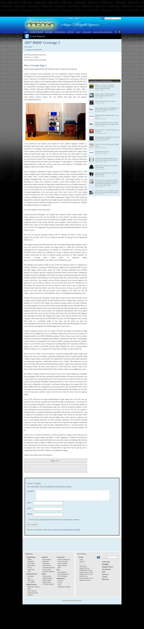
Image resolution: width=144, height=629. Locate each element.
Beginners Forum (85, 580)
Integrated (31, 561)
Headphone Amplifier (64, 587)
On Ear (60, 583)
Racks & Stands (63, 563)
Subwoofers (46, 563)
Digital (29, 559)
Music (78, 32)
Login (81, 559)
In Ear (59, 585)
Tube (29, 571)
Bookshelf (45, 561)
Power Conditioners (64, 559)
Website (29, 514)
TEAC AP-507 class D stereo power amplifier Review (107, 145)
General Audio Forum (86, 578)
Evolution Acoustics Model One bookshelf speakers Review (106, 173)
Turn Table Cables (48, 584)
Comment (30, 491)
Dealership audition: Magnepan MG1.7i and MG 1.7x (106, 116)
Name (29, 502)
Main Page (83, 566)
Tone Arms (31, 580)
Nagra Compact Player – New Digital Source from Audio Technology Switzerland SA (107, 108)
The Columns (86, 32)
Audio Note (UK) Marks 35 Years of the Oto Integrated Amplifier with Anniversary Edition (106, 123)
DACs (29, 589)
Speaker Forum (84, 568)
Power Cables (46, 580)
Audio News (49, 32)
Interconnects (46, 576)
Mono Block (31, 563)
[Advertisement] (72, 8)
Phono (30, 567)
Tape (29, 578)
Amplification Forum (86, 570)
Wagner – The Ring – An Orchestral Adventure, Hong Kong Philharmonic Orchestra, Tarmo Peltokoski (104, 86)
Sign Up (82, 561)
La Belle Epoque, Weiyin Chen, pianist (105, 101)
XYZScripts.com (77, 605)
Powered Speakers (48, 571)
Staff (70, 18)
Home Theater (46, 565)
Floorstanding (46, 559)
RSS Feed (105, 579)
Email (29, 508)
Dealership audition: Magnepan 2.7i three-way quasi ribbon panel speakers (107, 138)
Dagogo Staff (30, 50)
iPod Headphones (63, 574)
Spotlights (105, 564)
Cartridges (31, 576)
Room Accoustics (63, 561)
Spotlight (70, 32)
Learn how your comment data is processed (66, 530)
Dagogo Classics (107, 567)
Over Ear (60, 581)
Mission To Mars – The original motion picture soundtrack (107, 130)
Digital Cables (46, 582)
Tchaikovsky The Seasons (102, 151)
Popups (65, 605)
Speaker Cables (47, 578)
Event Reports (60, 32)
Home (26, 32)
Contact (76, 18)
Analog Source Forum (86, 572)
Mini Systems (46, 569)
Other (59, 567)
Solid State (31, 569)
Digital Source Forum (86, 574)
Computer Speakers (48, 567)
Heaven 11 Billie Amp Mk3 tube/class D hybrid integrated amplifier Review (105, 94)
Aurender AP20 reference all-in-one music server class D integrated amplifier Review (106, 159)
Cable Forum (84, 576)
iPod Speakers (62, 572)
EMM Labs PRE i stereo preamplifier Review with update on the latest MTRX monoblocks (107, 191)
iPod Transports (62, 576)
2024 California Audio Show (102, 32)
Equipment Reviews (36, 32)
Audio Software (62, 565)
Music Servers (32, 591)
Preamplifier (31, 565)
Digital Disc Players (34, 587)
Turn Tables (31, 582)
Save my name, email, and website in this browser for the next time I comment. (54, 519)
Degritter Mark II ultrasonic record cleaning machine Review (106, 166)
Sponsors (105, 574)
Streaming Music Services (33, 594)
